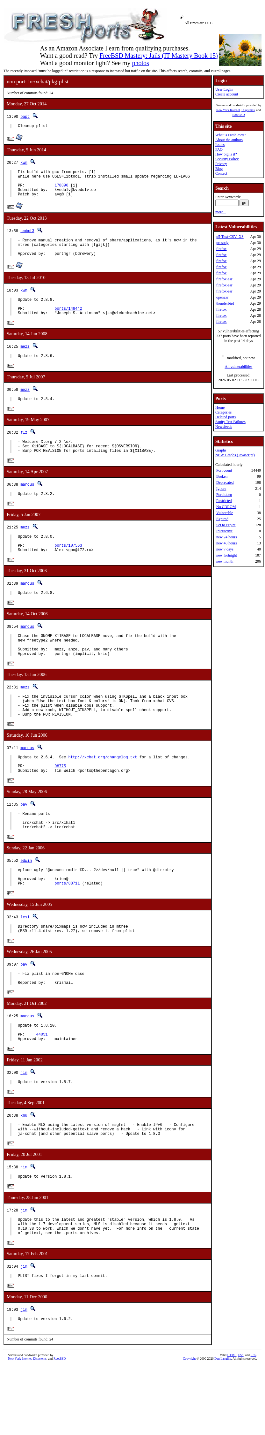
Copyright (189, 1428)
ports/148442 (68, 321)
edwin (26, 904)
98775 (60, 805)
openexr (222, 297)
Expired (222, 519)
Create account (226, 94)
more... (220, 212)
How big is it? (226, 154)
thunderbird (225, 303)
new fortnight (226, 555)
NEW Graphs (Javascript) (235, 455)
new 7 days (224, 549)
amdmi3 (27, 237)
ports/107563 (68, 569)
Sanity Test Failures (230, 422)
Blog (219, 168)
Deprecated (225, 482)
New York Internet (228, 110)
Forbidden (224, 494)
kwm (23, 163)
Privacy (221, 164)
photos (140, 62)
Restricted (224, 500)
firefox (221, 249)
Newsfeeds (223, 426)
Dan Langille (222, 1428)
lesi (25, 965)
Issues (220, 144)
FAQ (219, 149)
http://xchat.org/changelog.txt (102, 794)
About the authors (229, 140)
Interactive (224, 531)
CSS (241, 1424)
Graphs (220, 450)
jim (23, 1130)
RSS (253, 1424)
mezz (25, 361)
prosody (222, 242)
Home (220, 407)
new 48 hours (226, 543)
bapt (25, 116)
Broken (221, 476)
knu (23, 1174)
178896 (61, 190)
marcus (27, 504)
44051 (42, 1090)
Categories (223, 412)
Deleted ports (225, 417)
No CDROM (226, 507)
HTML (231, 1424)
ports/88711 (67, 931)
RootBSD (238, 115)
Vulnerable (224, 513)
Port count (224, 470)
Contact (221, 173)
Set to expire (226, 525)
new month (224, 561)
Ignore (221, 488)
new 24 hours (226, 537)
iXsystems (248, 110)
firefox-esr (224, 279)
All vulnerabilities (238, 366)
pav (23, 844)
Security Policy (227, 159)
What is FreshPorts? (230, 135)
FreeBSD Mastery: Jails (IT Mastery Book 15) (158, 55)
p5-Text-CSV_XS (230, 236)
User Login (224, 89)
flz (23, 449)
